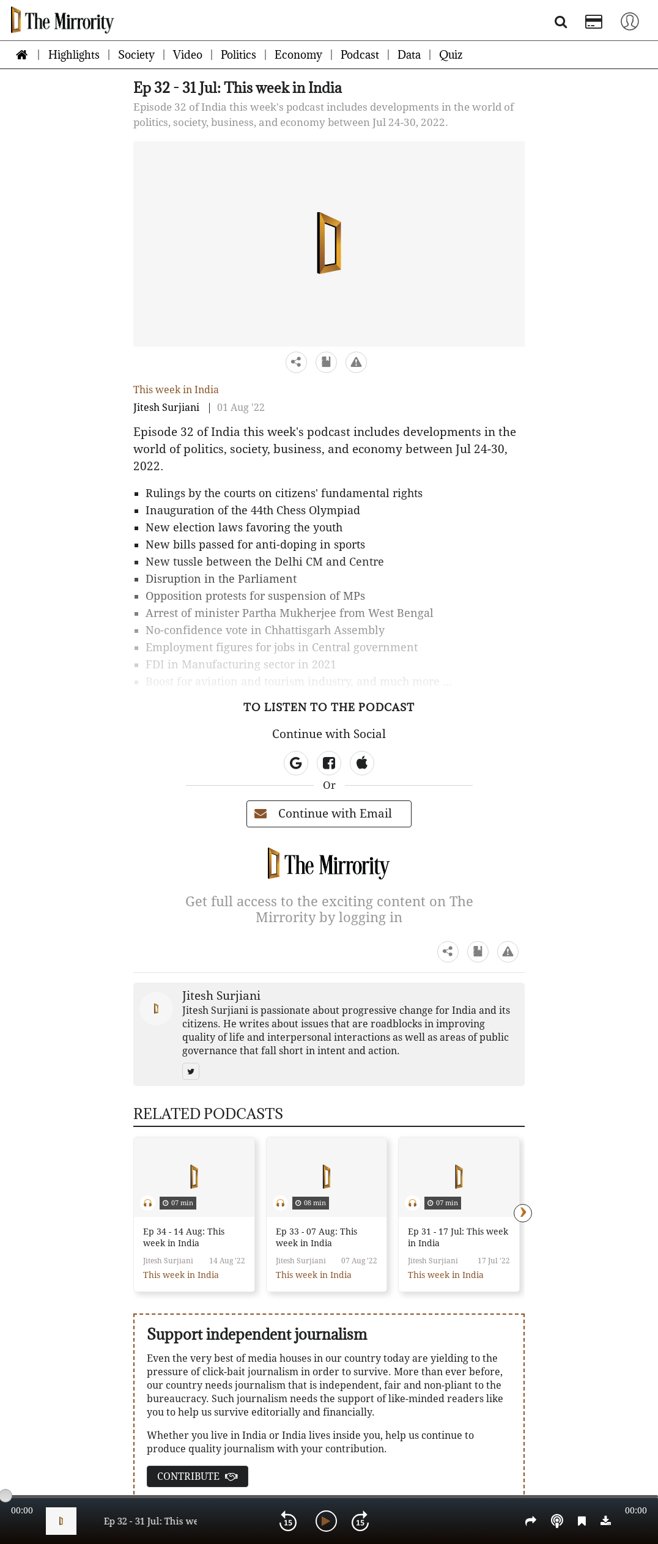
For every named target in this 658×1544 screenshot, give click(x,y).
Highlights (74, 55)
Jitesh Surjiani (166, 407)
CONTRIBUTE (197, 1476)
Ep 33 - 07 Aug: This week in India (316, 1237)
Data (409, 55)
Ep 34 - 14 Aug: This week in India (183, 1237)
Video (187, 55)
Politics (238, 55)
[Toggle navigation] (630, 20)
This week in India (176, 390)
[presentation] (523, 1213)
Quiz (450, 55)
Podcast (360, 55)
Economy (298, 55)
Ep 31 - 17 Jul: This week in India (458, 1237)
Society (136, 55)
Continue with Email (323, 814)
